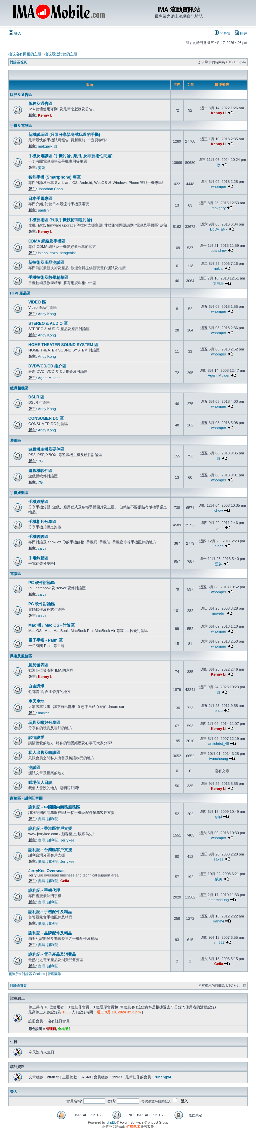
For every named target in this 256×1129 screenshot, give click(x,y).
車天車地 (36, 701)
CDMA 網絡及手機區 (46, 241)
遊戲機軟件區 (40, 470)
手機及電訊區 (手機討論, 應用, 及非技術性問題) (70, 156)
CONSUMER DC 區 (46, 418)
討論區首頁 (18, 62)
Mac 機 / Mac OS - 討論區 (51, 625)
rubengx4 (163, 1077)
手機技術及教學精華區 (48, 277)
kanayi (218, 921)
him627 (219, 942)
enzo (54, 253)
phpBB (111, 1122)
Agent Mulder (49, 378)
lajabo (43, 253)
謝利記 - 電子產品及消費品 (52, 954)
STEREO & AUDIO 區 (48, 323)
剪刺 (41, 168)
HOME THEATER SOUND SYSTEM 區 (63, 344)
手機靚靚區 (38, 536)
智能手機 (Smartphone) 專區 (54, 177)
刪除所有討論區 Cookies (27, 974)
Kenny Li (45, 115)
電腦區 (15, 574)
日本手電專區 (40, 198)
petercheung (218, 900)
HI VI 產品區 (20, 293)
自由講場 (36, 686)
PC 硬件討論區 (41, 582)
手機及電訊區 (21, 126)
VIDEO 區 (37, 302)
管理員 (51, 1029)
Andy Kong (47, 314)
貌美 (218, 879)
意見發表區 (38, 665)
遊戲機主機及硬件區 (46, 449)
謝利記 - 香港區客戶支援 (50, 828)
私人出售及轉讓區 (44, 752)
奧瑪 (41, 819)
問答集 (223, 33)
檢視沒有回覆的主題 (24, 54)
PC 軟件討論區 (41, 604)
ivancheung (218, 759)
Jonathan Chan (50, 189)
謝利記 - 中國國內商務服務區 (54, 807)
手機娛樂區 (19, 493)
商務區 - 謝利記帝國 (26, 798)
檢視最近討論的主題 (60, 54)
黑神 (218, 564)
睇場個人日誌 (40, 782)
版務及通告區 (21, 95)
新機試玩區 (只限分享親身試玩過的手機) (64, 134)
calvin (42, 548)
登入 (15, 33)
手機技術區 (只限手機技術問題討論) (60, 220)
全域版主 (64, 1029)
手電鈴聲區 (38, 558)
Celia (64, 881)
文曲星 (218, 283)
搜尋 (241, 33)
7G (40, 461)
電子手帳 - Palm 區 (45, 640)
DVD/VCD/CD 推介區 (47, 366)
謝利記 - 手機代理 (44, 890)
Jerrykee (67, 840)
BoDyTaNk (218, 229)
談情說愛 (36, 737)
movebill (218, 613)
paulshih (45, 210)
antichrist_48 (218, 744)
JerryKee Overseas (46, 870)
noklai (219, 269)
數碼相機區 (19, 388)
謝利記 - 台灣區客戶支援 (50, 849)
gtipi (218, 817)
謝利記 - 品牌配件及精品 (50, 933)
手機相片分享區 (42, 521)
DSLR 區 (36, 397)
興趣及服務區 (21, 656)
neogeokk (68, 253)
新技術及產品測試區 (46, 262)
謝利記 (52, 819)
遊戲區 (15, 440)
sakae (218, 859)
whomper (218, 187)
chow (218, 510)
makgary (45, 146)
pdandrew (219, 251)
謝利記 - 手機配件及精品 (50, 911)
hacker (43, 713)
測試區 (34, 767)
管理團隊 (54, 974)
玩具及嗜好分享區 (44, 722)
